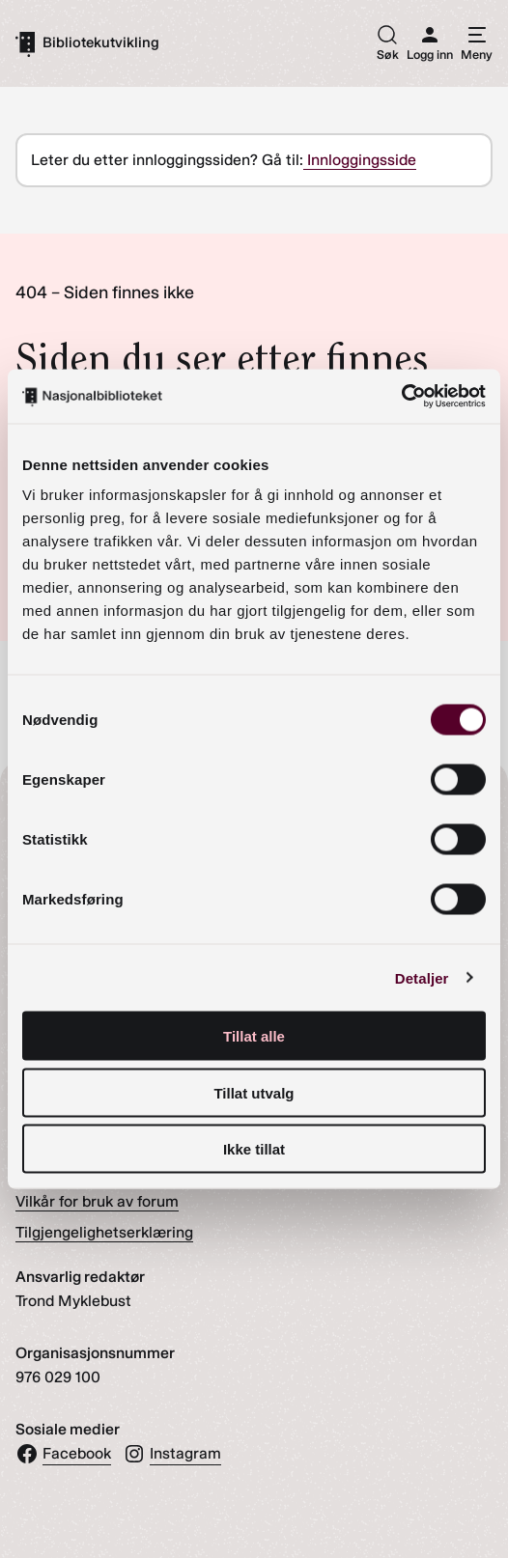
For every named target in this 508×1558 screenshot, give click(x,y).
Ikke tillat (254, 1149)
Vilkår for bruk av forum (97, 1201)
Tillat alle (254, 1036)
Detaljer (422, 977)
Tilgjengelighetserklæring (104, 1232)
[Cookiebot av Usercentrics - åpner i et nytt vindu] (401, 396)
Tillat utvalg (253, 1092)
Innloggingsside (359, 160)
